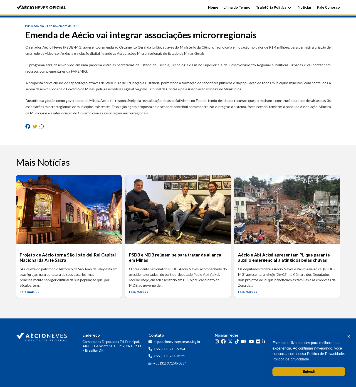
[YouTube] (251, 341)
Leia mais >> (29, 292)
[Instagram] (217, 341)
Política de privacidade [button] (290, 359)
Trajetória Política (273, 7)
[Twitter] (230, 341)
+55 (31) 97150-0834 (170, 363)
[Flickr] (258, 341)
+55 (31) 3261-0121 (169, 356)
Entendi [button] (309, 371)
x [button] (348, 336)
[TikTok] (237, 341)
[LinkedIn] (264, 341)
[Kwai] (243, 341)
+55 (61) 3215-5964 (169, 349)
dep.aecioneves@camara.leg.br (177, 342)
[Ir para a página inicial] (42, 336)
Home (213, 7)
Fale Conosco (328, 7)
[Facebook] (223, 341)
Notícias (305, 7)
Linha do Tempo (237, 7)
